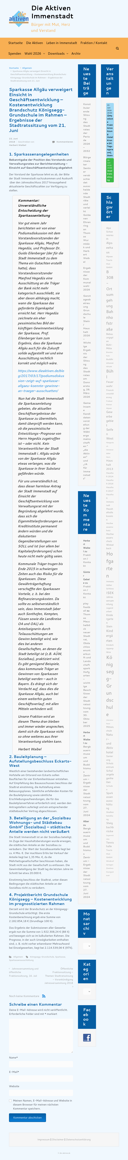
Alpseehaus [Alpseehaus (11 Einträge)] (109, 247)
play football (86, 607)
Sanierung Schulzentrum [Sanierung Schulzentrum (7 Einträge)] (110, 761)
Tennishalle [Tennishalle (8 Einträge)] (110, 844)
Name (13, 1057)
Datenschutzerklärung (78, 1139)
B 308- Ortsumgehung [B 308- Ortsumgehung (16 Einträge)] (109, 289)
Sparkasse (60, 957)
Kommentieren (64, 141)
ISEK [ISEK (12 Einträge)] (110, 593)
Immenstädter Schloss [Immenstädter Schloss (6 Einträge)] (110, 585)
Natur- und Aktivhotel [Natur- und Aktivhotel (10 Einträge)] (109, 743)
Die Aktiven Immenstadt (52, 12)
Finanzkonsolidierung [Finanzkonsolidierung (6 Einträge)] (110, 393)
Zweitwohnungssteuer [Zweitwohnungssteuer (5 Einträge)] (110, 871)
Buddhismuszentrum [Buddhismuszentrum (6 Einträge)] (110, 363)
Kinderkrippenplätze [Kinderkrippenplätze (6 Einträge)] (110, 648)
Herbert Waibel (17, 145)
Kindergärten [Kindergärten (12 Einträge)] (109, 635)
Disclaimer (58, 1139)
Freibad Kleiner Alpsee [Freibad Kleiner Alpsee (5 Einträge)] (109, 404)
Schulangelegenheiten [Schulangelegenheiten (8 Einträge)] (110, 776)
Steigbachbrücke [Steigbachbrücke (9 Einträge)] (110, 827)
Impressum (44, 1139)
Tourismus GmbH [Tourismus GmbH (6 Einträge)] (109, 853)
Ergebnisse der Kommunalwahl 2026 (87, 279)
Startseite (14, 68)
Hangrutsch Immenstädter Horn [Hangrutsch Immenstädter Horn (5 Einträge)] (110, 450)
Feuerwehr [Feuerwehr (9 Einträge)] (110, 384)
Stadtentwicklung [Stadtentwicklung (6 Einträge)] (110, 815)
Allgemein (27, 68)
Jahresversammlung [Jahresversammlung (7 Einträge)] (110, 601)
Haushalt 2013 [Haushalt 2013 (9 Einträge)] (109, 464)
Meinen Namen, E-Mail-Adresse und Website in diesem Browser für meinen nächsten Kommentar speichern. (42, 1104)
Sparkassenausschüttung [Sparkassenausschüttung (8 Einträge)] (109, 801)
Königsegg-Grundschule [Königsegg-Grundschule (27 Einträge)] (110, 686)
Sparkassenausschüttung (21, 960)
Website (14, 1086)
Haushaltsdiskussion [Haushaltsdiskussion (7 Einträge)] (109, 514)
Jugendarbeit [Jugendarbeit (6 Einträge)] (109, 610)
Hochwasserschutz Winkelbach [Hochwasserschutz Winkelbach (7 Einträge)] (110, 541)
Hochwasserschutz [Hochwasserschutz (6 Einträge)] (109, 527)
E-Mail (14, 1072)
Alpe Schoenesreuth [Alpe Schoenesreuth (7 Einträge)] (109, 233)
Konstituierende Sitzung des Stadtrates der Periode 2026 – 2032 (87, 127)
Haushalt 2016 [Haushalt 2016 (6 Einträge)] (110, 482)
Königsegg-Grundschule (42, 957)
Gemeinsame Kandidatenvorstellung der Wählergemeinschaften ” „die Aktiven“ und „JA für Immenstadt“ (87, 441)
